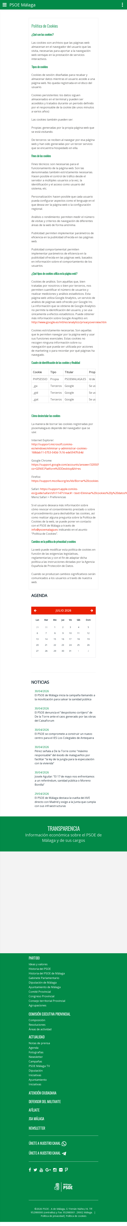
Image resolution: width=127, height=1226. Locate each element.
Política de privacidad (52, 1216)
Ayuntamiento (38, 1080)
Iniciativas (35, 1075)
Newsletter (36, 1057)
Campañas (35, 1061)
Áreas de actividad (40, 1029)
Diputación (36, 1070)
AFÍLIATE (34, 1110)
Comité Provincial (40, 992)
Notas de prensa (39, 1043)
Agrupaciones (37, 1005)
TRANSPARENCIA (63, 828)
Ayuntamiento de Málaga (45, 987)
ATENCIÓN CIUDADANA (42, 1092)
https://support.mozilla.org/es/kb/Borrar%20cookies (64, 481)
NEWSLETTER (37, 1128)
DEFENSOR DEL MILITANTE (45, 1101)
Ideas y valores (38, 964)
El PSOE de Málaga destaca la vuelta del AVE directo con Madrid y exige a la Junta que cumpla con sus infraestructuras (65, 802)
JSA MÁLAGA (36, 1118)
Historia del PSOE (40, 969)
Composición (37, 1020)
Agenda (33, 1048)
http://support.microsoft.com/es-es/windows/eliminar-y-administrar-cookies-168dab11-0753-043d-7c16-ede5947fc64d (59, 448)
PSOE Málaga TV (39, 1066)
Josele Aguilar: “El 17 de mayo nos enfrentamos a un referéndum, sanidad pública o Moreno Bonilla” (64, 780)
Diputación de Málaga (43, 982)
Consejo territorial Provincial (47, 1001)
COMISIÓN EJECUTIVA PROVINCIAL (49, 1014)
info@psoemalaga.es (44, 529)
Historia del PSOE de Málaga (47, 973)
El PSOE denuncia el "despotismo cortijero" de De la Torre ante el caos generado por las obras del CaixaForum (65, 716)
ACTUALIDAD (36, 1036)
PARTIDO (34, 958)
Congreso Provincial (41, 996)
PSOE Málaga (22, 5)
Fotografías (36, 1052)
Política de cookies (76, 1216)
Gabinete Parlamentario (44, 978)
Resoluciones (37, 1025)
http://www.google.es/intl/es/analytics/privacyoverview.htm (68, 322)
